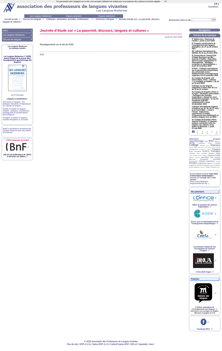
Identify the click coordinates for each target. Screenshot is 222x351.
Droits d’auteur (200, 147)
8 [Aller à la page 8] (202, 133)
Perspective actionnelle (210, 159)
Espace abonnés (74, 16)
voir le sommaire (17, 95)
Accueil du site (11, 19)
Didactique (215, 145)
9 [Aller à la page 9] (207, 133)
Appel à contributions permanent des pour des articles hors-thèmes (17, 130)
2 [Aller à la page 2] (197, 132)
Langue (191, 155)
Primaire (193, 163)
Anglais (216, 139)
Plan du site (72, 344)
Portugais (218, 161)
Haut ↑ (152, 344)
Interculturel (211, 153)
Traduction (213, 167)
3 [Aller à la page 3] (202, 132)
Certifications (201, 143)
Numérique (205, 157)
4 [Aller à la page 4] (207, 132)
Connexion (213, 7)
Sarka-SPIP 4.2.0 (100, 344)
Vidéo (218, 167)
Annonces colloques (105, 19)
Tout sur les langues (32, 19)
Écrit (214, 147)
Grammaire (192, 153)
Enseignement (193, 149)
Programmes (201, 163)
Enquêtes (218, 147)
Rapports (209, 163)
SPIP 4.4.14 (85, 344)
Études (191, 151)
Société (191, 167)
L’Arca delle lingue (203, 272)
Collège (193, 144)
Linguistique (204, 155)
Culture (207, 145)
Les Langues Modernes (41, 16)
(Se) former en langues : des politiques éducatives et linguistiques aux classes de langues (17, 104)
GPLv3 (134, 344)
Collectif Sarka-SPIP (119, 344)
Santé (213, 163)
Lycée (217, 155)
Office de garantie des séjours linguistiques (204, 206)
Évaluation (197, 151)
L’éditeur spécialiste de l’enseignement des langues (203, 308)
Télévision (202, 167)
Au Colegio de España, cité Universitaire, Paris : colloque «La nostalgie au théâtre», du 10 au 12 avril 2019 (205, 80)
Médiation (191, 157)
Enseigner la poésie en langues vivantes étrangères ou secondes (15, 119)
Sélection (212, 165)
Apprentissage (196, 141)
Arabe (206, 141)
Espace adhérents (106, 16)
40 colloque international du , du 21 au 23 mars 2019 (204, 52)
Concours (202, 145)
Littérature (211, 155)
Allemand (193, 139)
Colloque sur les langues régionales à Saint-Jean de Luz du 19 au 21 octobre (204, 87)
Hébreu (198, 153)
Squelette (143, 344)
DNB (195, 147)
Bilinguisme (217, 141)
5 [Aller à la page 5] (212, 132)
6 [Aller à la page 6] (216, 132)
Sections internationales (203, 165)
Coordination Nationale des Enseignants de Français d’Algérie (204, 249)
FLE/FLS (205, 151)
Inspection (204, 153)
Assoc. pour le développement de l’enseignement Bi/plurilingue (204, 223)
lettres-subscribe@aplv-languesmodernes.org (199, 182)
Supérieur (197, 167)
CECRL (192, 143)
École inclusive (208, 147)
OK (165, 1)
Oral (211, 157)
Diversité (191, 147)
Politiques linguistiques (207, 161)
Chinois (210, 143)
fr (216, 3)
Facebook (203, 329)
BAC (211, 140)
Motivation (197, 157)
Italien (218, 153)
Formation (215, 151)
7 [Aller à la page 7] (197, 133)
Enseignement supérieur (205, 149)
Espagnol (216, 149)
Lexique (199, 155)
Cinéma (217, 143)
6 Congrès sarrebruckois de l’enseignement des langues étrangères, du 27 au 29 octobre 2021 (205, 46)
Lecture (195, 155)
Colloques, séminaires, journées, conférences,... (68, 19)
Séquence (217, 165)
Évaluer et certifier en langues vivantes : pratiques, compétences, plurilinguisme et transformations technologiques (16, 112)
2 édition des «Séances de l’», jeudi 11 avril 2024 (203, 40)
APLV (5, 30)
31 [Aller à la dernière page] (216, 133)
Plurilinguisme (193, 161)
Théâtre (207, 167)
